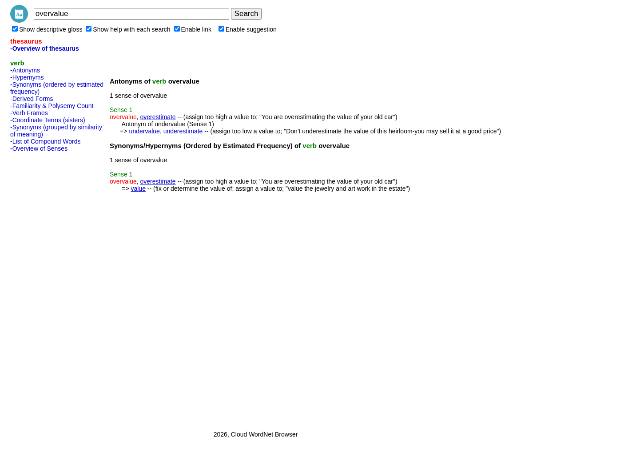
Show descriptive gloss (47, 29)
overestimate (157, 116)
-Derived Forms (31, 98)
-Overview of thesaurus (44, 48)
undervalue (144, 131)
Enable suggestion (248, 29)
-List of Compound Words (45, 141)
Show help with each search (128, 29)
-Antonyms (25, 70)
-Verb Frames (29, 112)
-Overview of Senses (39, 148)
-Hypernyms (27, 77)
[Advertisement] (45, 288)
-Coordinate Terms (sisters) (47, 120)
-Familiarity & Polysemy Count (52, 105)
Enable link (193, 29)
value (138, 188)
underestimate (183, 131)
